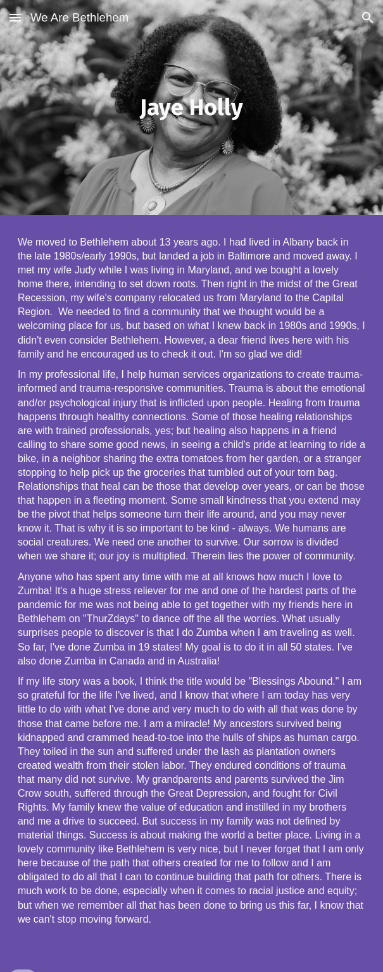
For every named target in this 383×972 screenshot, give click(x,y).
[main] (191, 107)
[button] (15, 17)
